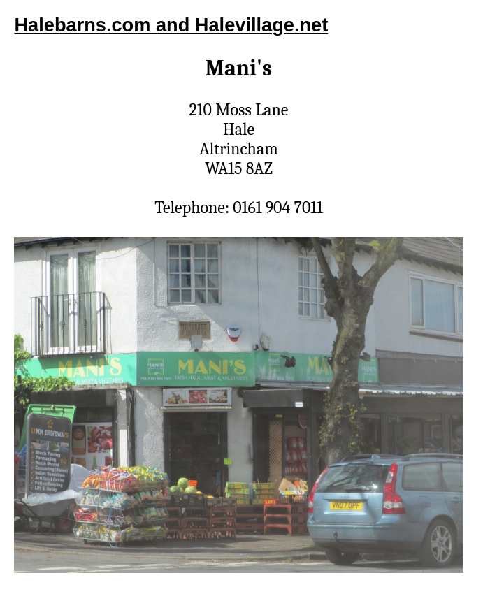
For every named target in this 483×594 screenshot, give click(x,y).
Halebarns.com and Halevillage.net (171, 25)
